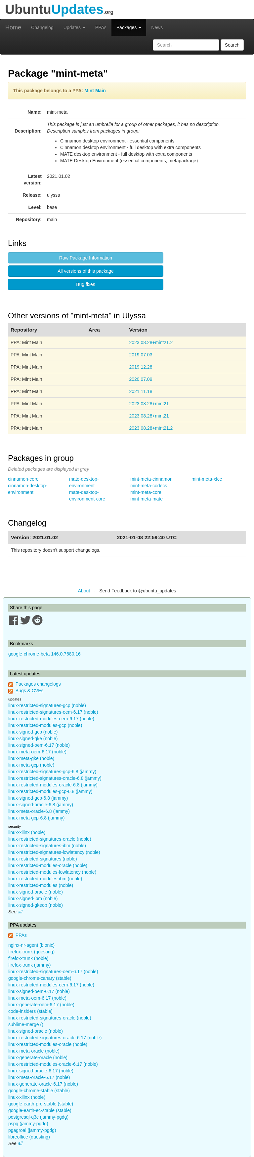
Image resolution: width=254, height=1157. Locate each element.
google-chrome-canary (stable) (39, 978)
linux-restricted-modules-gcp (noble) (45, 725)
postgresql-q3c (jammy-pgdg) (38, 1117)
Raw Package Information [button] (85, 257)
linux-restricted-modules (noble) (40, 885)
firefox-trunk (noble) (28, 958)
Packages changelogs (38, 684)
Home (13, 27)
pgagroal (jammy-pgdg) (32, 1130)
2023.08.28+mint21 (149, 403)
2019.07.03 (140, 354)
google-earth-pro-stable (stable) (40, 1103)
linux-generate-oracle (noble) (37, 1057)
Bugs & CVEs (30, 690)
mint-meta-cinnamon (151, 479)
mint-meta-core (145, 492)
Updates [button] (74, 27)
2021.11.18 (140, 391)
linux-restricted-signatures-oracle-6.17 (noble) (55, 1037)
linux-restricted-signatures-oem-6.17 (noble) (53, 712)
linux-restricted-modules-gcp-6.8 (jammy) (50, 791)
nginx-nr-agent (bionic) (31, 945)
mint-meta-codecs (148, 485)
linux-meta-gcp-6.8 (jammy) (36, 817)
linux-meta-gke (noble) (31, 758)
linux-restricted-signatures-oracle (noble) (49, 839)
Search (232, 45)
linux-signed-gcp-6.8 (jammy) (38, 798)
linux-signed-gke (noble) (33, 738)
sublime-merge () (25, 1024)
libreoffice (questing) (29, 1136)
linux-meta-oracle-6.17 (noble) (39, 1077)
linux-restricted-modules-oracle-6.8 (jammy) (53, 784)
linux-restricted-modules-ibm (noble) (45, 878)
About (84, 590)
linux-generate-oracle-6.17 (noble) (43, 1084)
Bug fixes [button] (85, 284)
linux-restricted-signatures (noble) (42, 858)
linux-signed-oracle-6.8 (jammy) (40, 804)
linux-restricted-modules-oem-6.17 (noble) (51, 718)
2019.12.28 (140, 367)
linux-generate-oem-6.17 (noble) (41, 1004)
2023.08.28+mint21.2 (151, 342)
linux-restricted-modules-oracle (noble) (47, 865)
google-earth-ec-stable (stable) (39, 1110)
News (157, 27)
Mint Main (95, 90)
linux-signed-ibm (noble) (33, 898)
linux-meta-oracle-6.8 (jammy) (39, 811)
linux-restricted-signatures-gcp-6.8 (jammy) (52, 771)
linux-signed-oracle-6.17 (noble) (40, 1070)
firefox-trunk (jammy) (29, 965)
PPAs (100, 27)
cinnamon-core (23, 479)
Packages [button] (128, 27)
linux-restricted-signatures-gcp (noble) (47, 705)
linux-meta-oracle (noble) (34, 1051)
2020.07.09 (140, 379)
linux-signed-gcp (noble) (33, 732)
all (20, 911)
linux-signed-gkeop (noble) (35, 905)
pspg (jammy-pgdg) (28, 1123)
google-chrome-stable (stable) (39, 1090)
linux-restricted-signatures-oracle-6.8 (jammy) (55, 778)
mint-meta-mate (146, 498)
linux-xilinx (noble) (26, 832)
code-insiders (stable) (30, 1011)
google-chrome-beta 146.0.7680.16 (44, 654)
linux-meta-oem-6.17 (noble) (37, 751)
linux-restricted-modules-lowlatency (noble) (52, 872)
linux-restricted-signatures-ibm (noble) (47, 845)
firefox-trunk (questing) (31, 951)
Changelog (42, 27)
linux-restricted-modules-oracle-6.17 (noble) (53, 1064)
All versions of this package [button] (86, 271)
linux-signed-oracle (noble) (35, 892)
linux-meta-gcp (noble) (31, 765)
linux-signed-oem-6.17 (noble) (39, 745)
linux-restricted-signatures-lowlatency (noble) (54, 852)
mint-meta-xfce (206, 479)
